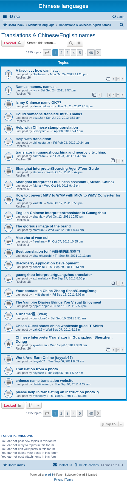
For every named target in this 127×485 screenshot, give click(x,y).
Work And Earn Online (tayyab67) (44, 358)
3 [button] (67, 52)
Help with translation (33, 139)
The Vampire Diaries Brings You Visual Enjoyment (58, 302)
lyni (35, 90)
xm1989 (38, 203)
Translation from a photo (37, 369)
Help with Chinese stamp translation (47, 127)
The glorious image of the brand (43, 226)
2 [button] (61, 52)
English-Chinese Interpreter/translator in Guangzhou (61, 213)
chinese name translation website (44, 381)
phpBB (49, 474)
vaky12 (37, 329)
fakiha (37, 185)
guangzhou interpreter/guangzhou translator (54, 275)
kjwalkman (40, 345)
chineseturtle (41, 142)
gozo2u (38, 117)
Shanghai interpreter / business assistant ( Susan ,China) (65, 182)
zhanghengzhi (42, 255)
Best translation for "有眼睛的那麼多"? (48, 251)
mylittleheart (41, 294)
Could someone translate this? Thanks (49, 114)
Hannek (38, 172)
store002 (38, 230)
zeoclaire (39, 267)
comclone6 (40, 318)
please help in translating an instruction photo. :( (58, 392)
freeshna (38, 241)
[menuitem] (14, 16)
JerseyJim (39, 131)
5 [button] (80, 52)
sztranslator (40, 278)
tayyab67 (39, 361)
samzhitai (39, 156)
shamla (37, 216)
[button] (47, 52)
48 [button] (91, 52)
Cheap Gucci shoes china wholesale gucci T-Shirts (59, 326)
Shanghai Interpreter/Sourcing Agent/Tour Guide (57, 168)
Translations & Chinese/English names (48, 35)
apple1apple (41, 306)
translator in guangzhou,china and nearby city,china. (61, 152)
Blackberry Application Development (47, 263)
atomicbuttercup (43, 106)
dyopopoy (39, 395)
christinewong (42, 384)
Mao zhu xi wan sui (32, 238)
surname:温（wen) (31, 314)
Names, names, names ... (37, 87)
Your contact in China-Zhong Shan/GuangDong (56, 291)
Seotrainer (40, 74)
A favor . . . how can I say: (38, 70)
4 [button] (74, 52)
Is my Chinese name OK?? (38, 102)
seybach (38, 372)
